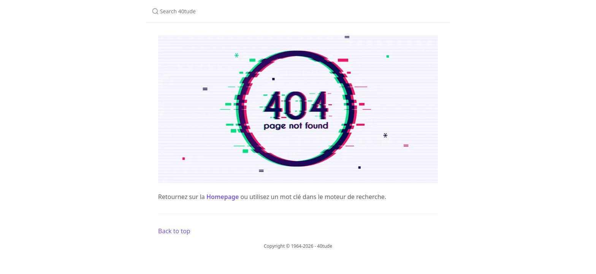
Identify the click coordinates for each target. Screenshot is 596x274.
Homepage (222, 197)
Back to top (174, 231)
